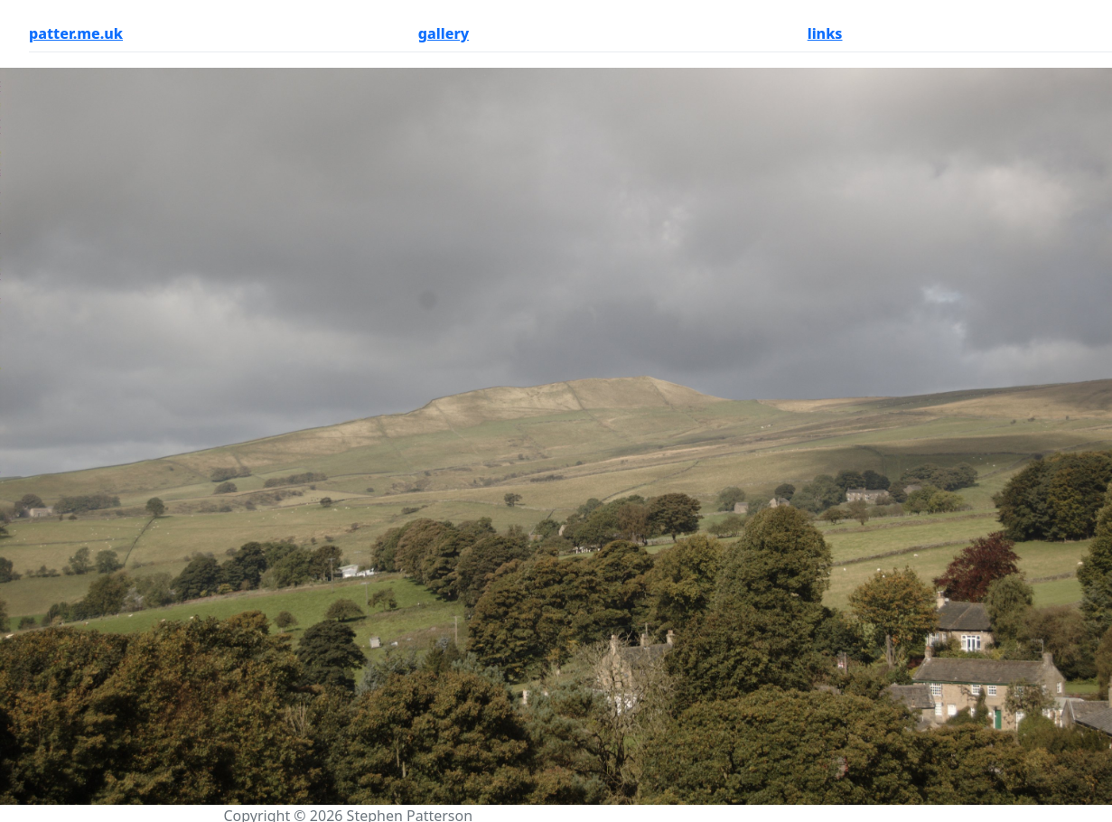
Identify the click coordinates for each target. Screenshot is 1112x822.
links (825, 33)
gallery (443, 33)
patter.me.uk (76, 33)
